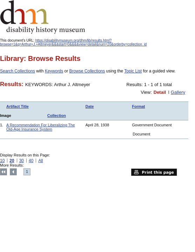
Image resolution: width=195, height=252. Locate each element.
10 (2, 160)
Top (3, 171)
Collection (56, 115)
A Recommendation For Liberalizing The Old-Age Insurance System (40, 127)
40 (31, 160)
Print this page (154, 172)
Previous (13, 171)
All (40, 160)
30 (21, 160)
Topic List (133, 71)
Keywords (54, 71)
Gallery (178, 92)
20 (11, 160)
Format (138, 106)
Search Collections (17, 71)
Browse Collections (87, 71)
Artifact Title (17, 106)
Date (89, 106)
